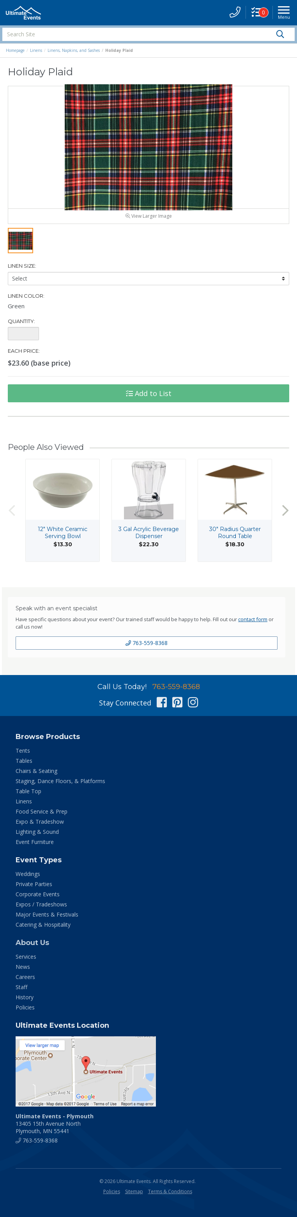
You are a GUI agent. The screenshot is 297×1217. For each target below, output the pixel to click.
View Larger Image (149, 220)
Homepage (15, 50)
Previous (12, 515)
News (23, 971)
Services (26, 961)
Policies (25, 1012)
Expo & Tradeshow (40, 826)
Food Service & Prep (41, 816)
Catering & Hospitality (43, 929)
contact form (252, 623)
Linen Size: (22, 270)
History (25, 1002)
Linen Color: (26, 300)
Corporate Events (38, 899)
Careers (25, 981)
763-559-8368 (147, 647)
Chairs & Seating (36, 775)
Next (285, 515)
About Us (32, 947)
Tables (24, 765)
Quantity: (21, 326)
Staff (21, 991)
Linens (36, 50)
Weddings (28, 878)
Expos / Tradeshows (41, 909)
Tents (23, 755)
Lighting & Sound (37, 836)
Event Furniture (35, 846)
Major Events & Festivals (47, 919)
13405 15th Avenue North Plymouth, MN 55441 (55, 1128)
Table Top (28, 795)
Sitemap (134, 1196)
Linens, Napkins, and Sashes (74, 50)
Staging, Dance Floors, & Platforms (60, 785)
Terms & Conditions (170, 1196)
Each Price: (24, 355)
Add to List (148, 398)
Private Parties (34, 888)
